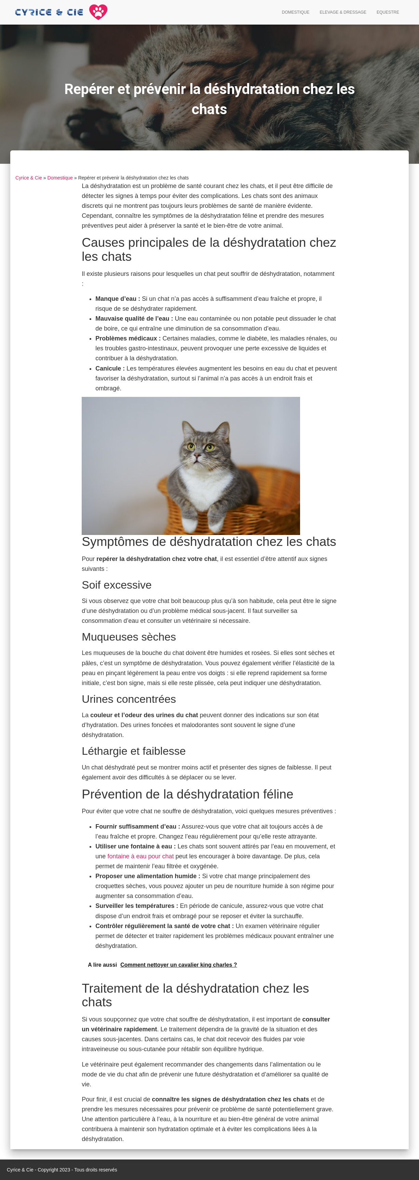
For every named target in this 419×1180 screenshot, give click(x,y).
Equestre (388, 12)
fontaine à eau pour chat (140, 856)
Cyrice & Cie (28, 177)
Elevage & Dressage (343, 12)
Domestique (296, 12)
